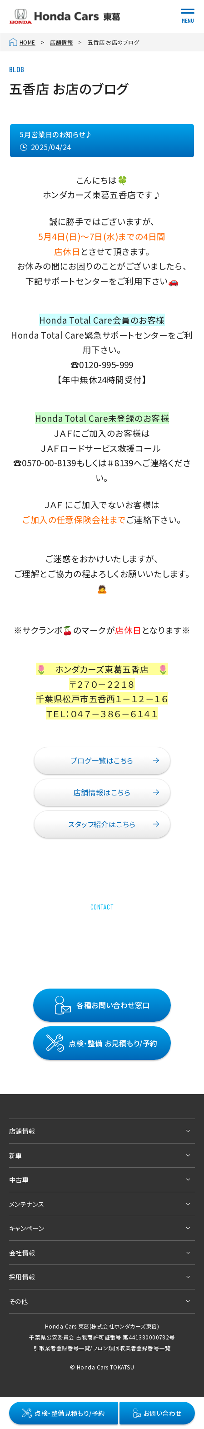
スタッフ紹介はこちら (102, 824)
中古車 (19, 1179)
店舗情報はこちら (102, 792)
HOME (27, 42)
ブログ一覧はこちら (101, 760)
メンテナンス (27, 1204)
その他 (18, 1301)
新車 (15, 1155)
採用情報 (22, 1277)
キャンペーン (27, 1228)
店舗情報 (61, 42)
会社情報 (22, 1252)
